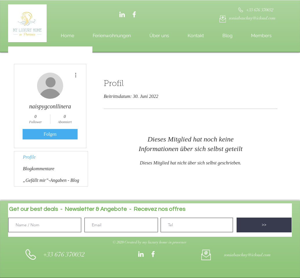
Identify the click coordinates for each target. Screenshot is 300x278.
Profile (29, 157)
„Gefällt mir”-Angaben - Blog (51, 180)
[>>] (264, 225)
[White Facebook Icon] (134, 14)
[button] (149, 242)
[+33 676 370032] (259, 10)
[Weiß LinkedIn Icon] (122, 14)
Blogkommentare (38, 168)
